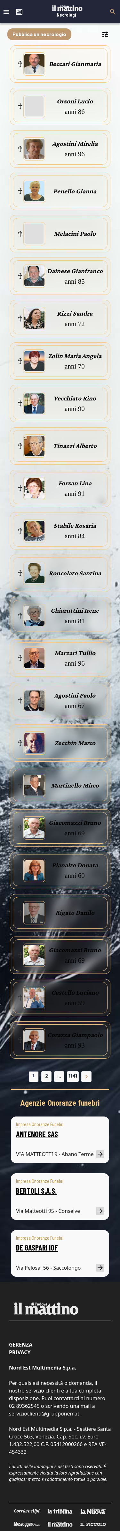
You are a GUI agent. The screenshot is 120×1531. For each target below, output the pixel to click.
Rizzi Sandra (74, 313)
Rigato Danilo (74, 912)
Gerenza (20, 1344)
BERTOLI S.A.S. (36, 1190)
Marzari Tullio (74, 653)
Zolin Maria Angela (74, 356)
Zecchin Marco (74, 743)
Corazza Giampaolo (75, 1035)
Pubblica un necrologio (39, 34)
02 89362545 (24, 1405)
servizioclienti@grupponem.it (44, 1413)
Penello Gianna (74, 191)
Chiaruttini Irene (75, 610)
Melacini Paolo (75, 233)
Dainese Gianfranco (75, 271)
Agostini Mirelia (75, 143)
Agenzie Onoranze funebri (60, 1103)
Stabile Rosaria (74, 525)
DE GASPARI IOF (37, 1247)
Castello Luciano (75, 992)
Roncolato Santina (75, 573)
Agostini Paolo (74, 695)
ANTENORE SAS (37, 1134)
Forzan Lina (75, 483)
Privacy (19, 1352)
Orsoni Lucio (75, 101)
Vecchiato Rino (74, 398)
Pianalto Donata (75, 865)
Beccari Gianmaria (75, 64)
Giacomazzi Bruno (75, 822)
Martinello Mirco (75, 785)
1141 (72, 1076)
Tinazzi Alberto (75, 446)
